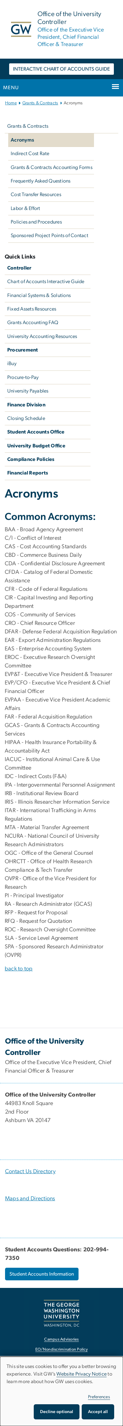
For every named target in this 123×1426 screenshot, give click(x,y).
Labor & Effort (25, 208)
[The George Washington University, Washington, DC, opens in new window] (61, 1313)
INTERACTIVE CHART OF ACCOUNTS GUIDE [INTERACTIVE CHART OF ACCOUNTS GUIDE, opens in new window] (61, 69)
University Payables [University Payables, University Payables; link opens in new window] (28, 390)
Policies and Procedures (36, 221)
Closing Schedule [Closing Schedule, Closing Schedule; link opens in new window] (26, 418)
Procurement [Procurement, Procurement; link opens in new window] (22, 349)
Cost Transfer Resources (36, 194)
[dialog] (61, 1391)
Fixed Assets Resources (31, 308)
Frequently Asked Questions (41, 180)
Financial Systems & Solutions (39, 295)
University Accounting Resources (42, 336)
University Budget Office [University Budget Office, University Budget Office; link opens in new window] (36, 445)
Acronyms (22, 140)
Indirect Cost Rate (30, 153)
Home (11, 103)
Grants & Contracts (40, 103)
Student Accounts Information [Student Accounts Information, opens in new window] (41, 1274)
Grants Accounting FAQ (32, 322)
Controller (19, 268)
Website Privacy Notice (81, 1374)
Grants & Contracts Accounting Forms (51, 167)
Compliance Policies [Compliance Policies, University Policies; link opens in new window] (31, 459)
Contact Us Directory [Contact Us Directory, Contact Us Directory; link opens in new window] (30, 1171)
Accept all (98, 1412)
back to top (19, 969)
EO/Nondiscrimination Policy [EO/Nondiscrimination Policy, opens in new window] (61, 1349)
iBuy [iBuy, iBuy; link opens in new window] (11, 363)
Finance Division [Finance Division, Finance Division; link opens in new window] (26, 404)
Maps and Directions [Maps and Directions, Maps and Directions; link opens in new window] (30, 1199)
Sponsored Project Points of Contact (49, 235)
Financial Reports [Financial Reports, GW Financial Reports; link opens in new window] (27, 472)
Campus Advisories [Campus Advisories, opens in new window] (61, 1339)
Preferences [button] (99, 1397)
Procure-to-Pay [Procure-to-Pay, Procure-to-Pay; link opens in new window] (23, 377)
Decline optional (56, 1412)
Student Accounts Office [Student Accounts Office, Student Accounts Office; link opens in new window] (36, 431)
